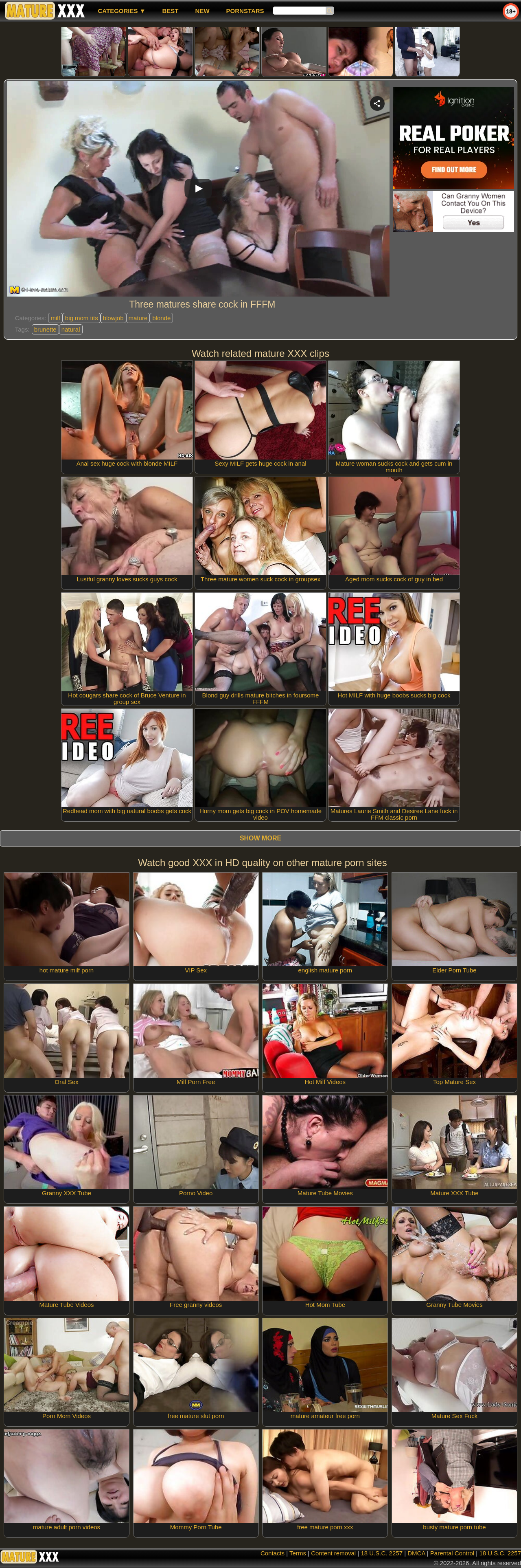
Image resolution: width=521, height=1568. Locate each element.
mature (138, 317)
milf (55, 317)
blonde (161, 317)
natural (70, 329)
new (202, 10)
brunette (45, 329)
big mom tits (81, 317)
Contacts (272, 1553)
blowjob (113, 317)
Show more (260, 838)
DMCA (416, 1553)
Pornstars (245, 10)
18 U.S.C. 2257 (382, 1553)
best (170, 10)
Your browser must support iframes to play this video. (198, 190)
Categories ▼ (121, 10)
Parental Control (452, 1553)
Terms (297, 1553)
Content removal (333, 1553)
